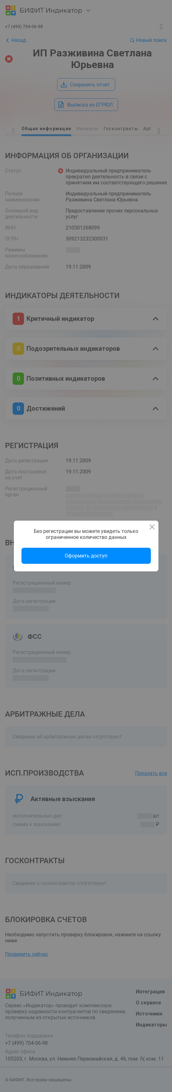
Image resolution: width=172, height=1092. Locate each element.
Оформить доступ (86, 556)
